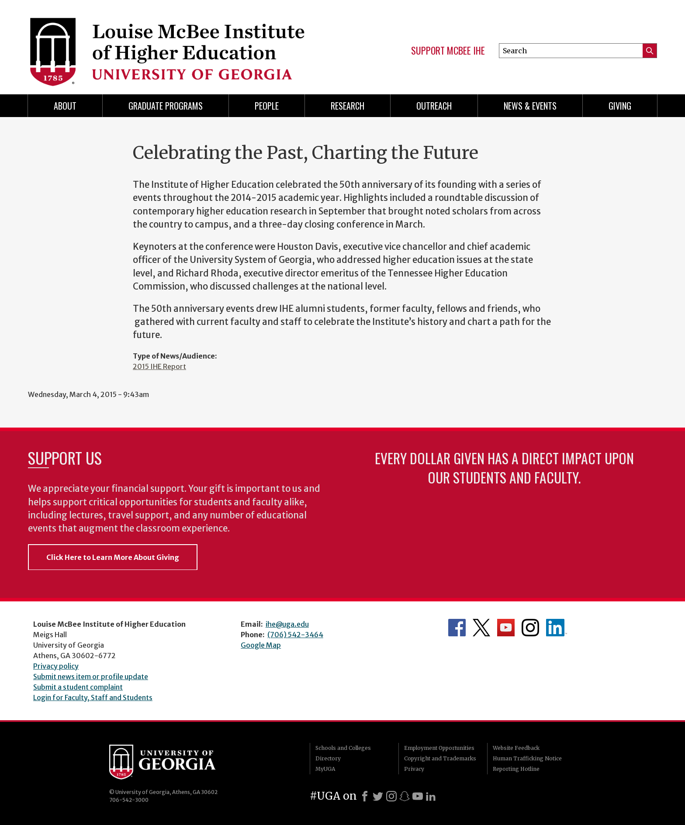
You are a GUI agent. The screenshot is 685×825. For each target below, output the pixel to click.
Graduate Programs (165, 105)
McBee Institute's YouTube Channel (506, 627)
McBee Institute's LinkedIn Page (556, 627)
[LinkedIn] (431, 796)
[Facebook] (365, 796)
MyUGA (325, 769)
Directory (328, 758)
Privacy (414, 769)
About (65, 105)
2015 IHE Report (159, 366)
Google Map (261, 645)
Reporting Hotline (516, 769)
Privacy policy (56, 666)
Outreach (434, 105)
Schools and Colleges (343, 748)
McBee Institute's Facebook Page (457, 627)
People (267, 105)
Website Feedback (516, 748)
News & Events (530, 105)
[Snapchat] (404, 796)
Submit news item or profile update (90, 676)
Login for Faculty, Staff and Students (92, 697)
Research (347, 105)
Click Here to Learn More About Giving (112, 557)
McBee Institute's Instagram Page (530, 627)
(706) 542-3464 (295, 634)
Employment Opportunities (439, 748)
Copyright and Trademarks (440, 758)
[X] (378, 796)
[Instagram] (391, 796)
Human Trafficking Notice (527, 758)
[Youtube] (417, 796)
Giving (620, 105)
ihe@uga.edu (287, 624)
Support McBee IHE (448, 51)
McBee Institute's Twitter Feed (481, 627)
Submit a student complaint (78, 687)
